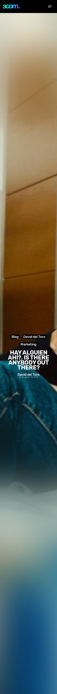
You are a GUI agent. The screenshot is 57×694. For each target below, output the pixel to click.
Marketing (28, 344)
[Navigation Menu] (49, 6)
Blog (15, 337)
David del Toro (34, 337)
